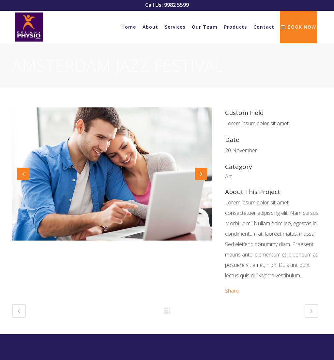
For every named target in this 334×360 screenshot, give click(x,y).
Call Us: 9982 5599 (167, 4)
